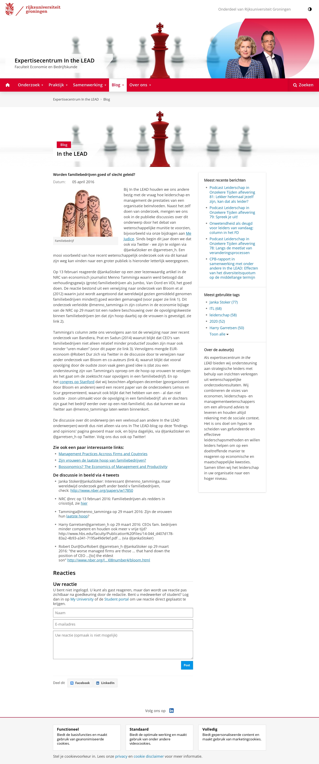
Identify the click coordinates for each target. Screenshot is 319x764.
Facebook (81, 685)
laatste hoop (77, 516)
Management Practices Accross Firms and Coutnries (103, 453)
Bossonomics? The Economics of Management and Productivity (113, 466)
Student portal (116, 599)
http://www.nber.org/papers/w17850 (101, 490)
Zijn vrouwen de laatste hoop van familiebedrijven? (102, 460)
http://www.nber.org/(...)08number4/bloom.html (108, 560)
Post (186, 667)
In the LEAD (72, 153)
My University (82, 599)
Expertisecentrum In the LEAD (76, 99)
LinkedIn (107, 685)
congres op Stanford (77, 381)
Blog (106, 99)
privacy (121, 756)
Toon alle (217, 334)
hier (84, 503)
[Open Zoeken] (303, 85)
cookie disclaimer (149, 756)
